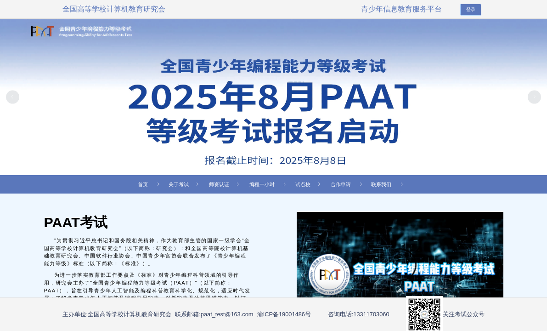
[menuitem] (187, 184)
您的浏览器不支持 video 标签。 (400, 270)
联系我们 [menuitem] (388, 184)
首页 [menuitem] (150, 184)
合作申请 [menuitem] (348, 184)
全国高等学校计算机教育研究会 (113, 9)
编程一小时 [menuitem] (269, 184)
